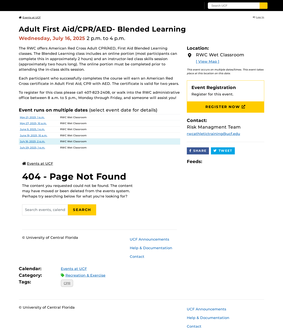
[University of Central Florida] (51, 5)
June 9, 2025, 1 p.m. (32, 129)
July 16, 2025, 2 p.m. (32, 141)
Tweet (222, 151)
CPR (67, 283)
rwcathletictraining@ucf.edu (213, 134)
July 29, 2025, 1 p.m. (32, 147)
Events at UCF (30, 17)
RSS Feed (223, 161)
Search (82, 210)
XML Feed (230, 161)
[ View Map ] (207, 61)
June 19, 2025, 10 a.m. (33, 135)
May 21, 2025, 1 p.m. (32, 117)
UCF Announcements (149, 239)
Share (198, 151)
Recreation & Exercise (85, 275)
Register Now (225, 107)
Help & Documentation (151, 248)
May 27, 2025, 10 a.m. (33, 123)
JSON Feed (238, 161)
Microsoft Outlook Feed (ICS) (215, 161)
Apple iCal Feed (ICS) (208, 161)
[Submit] (264, 5)
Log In (258, 17)
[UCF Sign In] (187, 5)
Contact (137, 256)
